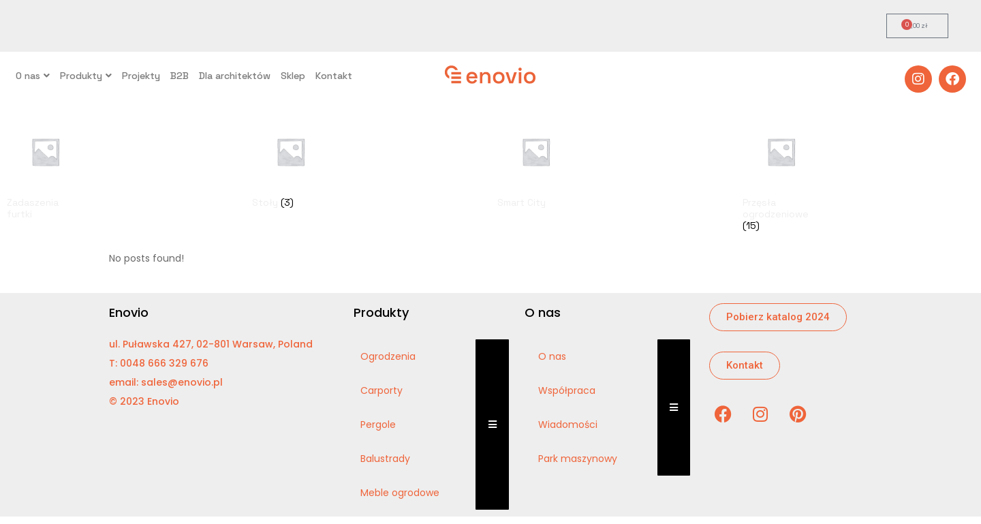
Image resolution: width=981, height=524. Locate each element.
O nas (33, 76)
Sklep (293, 76)
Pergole (378, 424)
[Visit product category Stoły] (290, 163)
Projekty (141, 76)
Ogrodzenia (388, 356)
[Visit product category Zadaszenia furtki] (45, 169)
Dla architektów (234, 76)
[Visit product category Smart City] (535, 163)
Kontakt (333, 76)
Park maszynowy (577, 458)
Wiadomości (567, 424)
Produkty (86, 76)
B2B (179, 76)
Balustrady (385, 458)
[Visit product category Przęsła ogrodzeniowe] (781, 175)
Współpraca (566, 390)
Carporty (381, 390)
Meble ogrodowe (399, 492)
